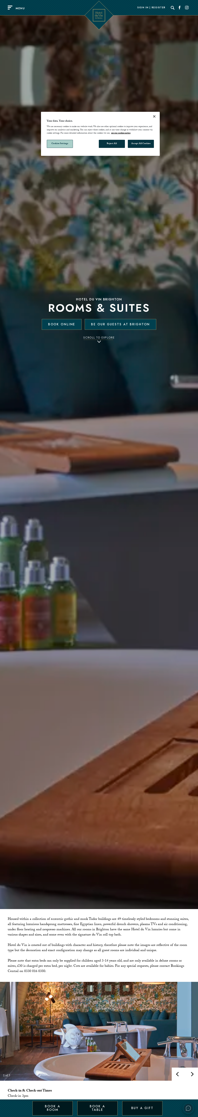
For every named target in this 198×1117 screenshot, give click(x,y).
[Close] (154, 116)
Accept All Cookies (140, 144)
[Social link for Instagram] (186, 7)
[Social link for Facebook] (179, 7)
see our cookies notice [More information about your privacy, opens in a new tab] (121, 133)
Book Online (61, 324)
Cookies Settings (59, 144)
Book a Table (97, 1108)
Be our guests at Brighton (120, 324)
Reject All (112, 144)
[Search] (173, 8)
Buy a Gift (142, 1108)
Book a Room (52, 1108)
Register (159, 7)
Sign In (142, 7)
